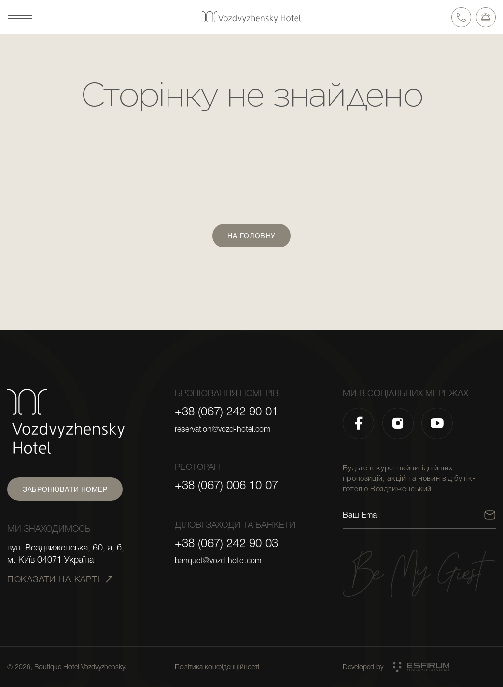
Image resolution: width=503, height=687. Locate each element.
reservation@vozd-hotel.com (222, 429)
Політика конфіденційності (217, 666)
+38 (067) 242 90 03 (226, 543)
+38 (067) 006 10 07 (226, 485)
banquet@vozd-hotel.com (218, 561)
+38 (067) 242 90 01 (226, 411)
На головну (251, 236)
